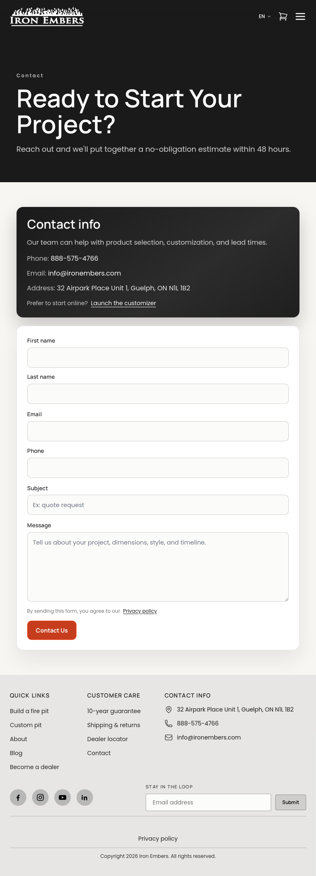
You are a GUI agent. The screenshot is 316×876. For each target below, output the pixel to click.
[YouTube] (62, 797)
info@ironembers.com (84, 273)
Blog (16, 753)
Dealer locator (107, 739)
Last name (41, 376)
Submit (290, 802)
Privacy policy (140, 610)
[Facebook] (18, 797)
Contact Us (52, 630)
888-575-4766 (74, 258)
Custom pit (26, 725)
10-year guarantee (114, 711)
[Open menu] (300, 16)
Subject (37, 488)
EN (265, 16)
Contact (99, 753)
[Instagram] (40, 797)
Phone (35, 450)
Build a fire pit (29, 711)
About (18, 739)
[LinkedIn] (85, 797)
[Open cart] (283, 16)
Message (39, 525)
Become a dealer (34, 767)
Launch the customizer (123, 303)
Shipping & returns (113, 725)
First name (41, 340)
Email (34, 414)
